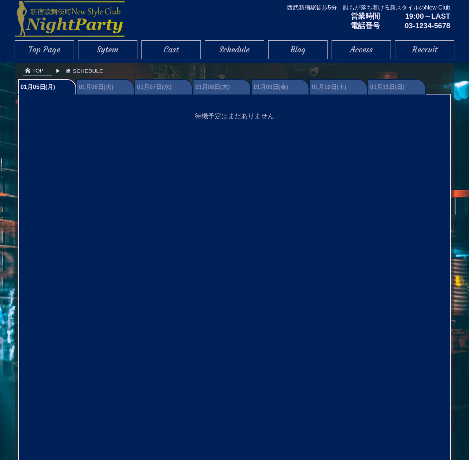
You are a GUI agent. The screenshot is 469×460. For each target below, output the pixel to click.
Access (361, 50)
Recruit (424, 50)
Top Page (44, 50)
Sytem (107, 50)
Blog (298, 50)
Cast (171, 50)
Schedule (234, 50)
